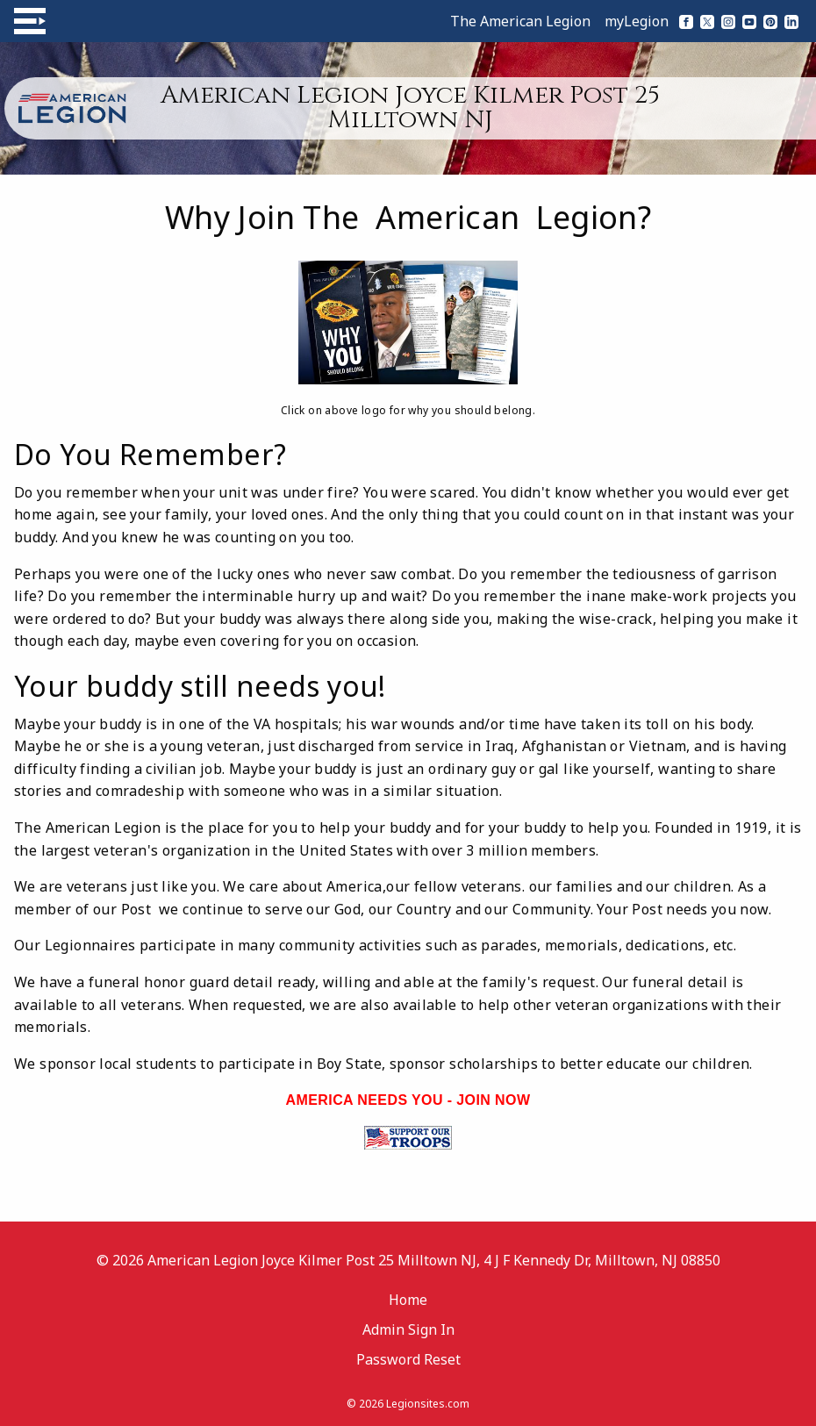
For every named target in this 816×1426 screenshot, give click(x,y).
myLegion (637, 21)
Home (408, 1299)
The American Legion (520, 21)
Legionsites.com (427, 1403)
